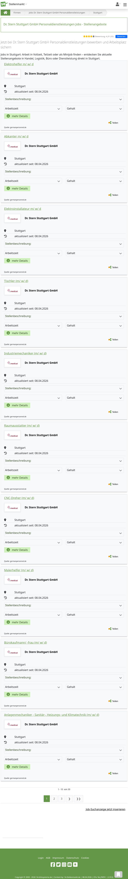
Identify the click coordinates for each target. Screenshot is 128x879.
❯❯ (78, 798)
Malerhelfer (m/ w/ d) (19, 570)
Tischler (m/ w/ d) (16, 281)
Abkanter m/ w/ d (16, 136)
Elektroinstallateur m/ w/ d (22, 209)
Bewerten (121, 36)
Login (41, 857)
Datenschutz (72, 857)
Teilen (115, 122)
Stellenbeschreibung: (63, 99)
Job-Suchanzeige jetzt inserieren (105, 809)
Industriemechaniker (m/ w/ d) (25, 353)
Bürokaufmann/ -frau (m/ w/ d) (25, 642)
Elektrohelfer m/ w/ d (18, 64)
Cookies (85, 857)
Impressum (58, 857)
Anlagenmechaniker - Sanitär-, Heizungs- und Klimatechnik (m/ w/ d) (51, 715)
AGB (48, 857)
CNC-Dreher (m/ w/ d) (19, 498)
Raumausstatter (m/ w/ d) (22, 425)
